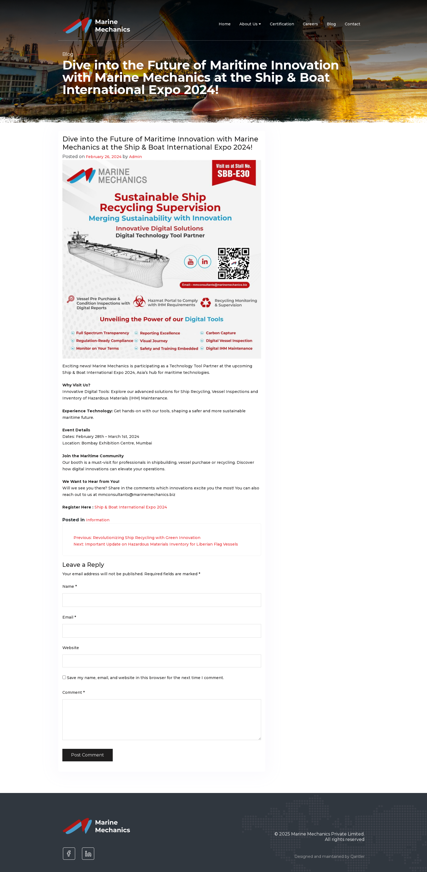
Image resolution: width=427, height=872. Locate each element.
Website (70, 647)
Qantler (357, 856)
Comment (73, 692)
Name (69, 586)
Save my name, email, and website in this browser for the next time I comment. (145, 677)
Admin (135, 156)
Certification (282, 24)
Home (225, 24)
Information (97, 519)
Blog (331, 24)
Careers (310, 24)
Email (69, 617)
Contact (352, 24)
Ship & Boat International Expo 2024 (130, 507)
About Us (250, 24)
